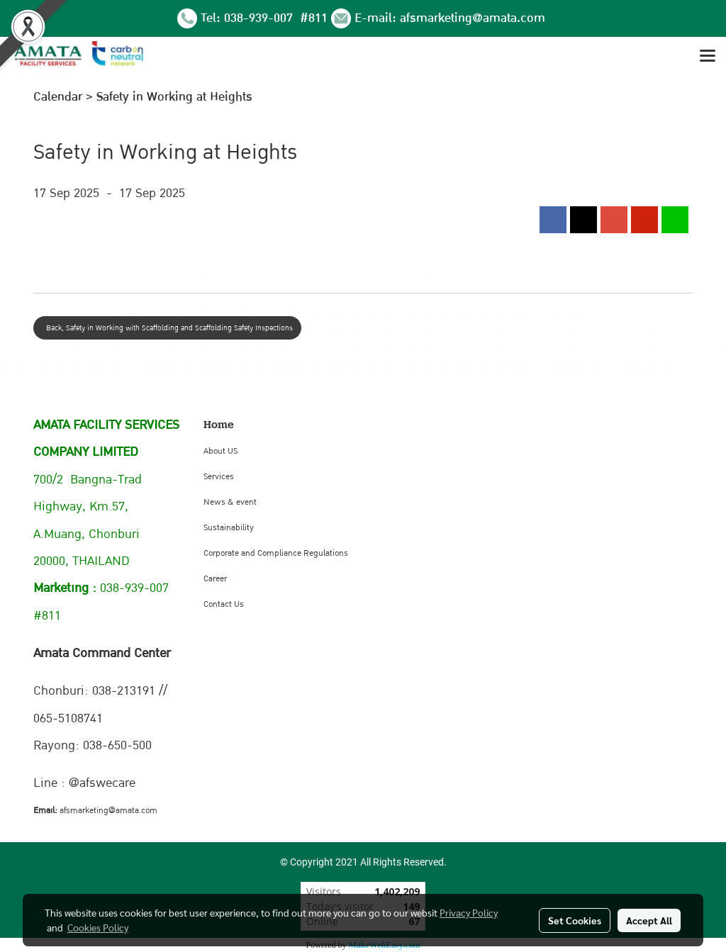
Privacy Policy (469, 912)
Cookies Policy (97, 927)
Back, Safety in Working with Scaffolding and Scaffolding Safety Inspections (167, 328)
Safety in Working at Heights (174, 96)
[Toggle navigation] (707, 56)
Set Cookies (574, 920)
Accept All (649, 920)
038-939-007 (260, 18)
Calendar (57, 96)
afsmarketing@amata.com (472, 18)
